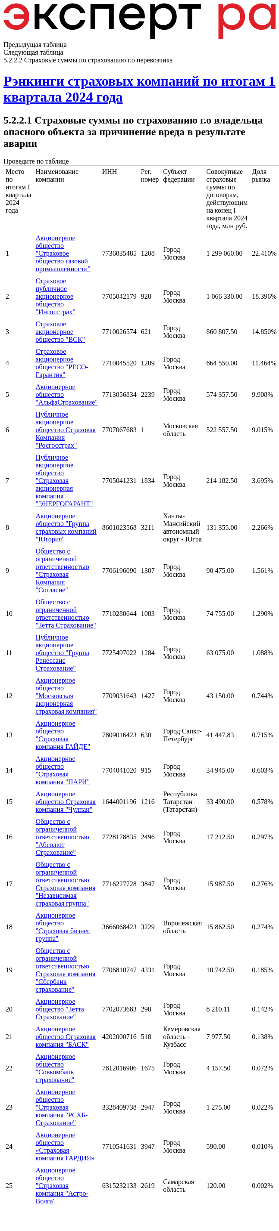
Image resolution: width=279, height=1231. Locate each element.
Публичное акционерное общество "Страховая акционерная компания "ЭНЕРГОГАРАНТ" (64, 480)
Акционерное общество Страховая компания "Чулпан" (66, 801)
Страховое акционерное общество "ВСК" (60, 331)
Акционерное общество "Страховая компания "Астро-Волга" (62, 1185)
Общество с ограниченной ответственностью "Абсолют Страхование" (62, 837)
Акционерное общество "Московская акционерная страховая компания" (66, 696)
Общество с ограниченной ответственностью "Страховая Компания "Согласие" (62, 570)
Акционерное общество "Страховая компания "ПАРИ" (63, 770)
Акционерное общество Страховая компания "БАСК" (66, 1036)
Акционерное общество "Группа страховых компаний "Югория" (66, 527)
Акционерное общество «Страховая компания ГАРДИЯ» (65, 1146)
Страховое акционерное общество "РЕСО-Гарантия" (62, 363)
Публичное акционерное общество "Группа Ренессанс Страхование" (62, 653)
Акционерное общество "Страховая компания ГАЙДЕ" (63, 735)
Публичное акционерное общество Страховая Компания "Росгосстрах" (66, 430)
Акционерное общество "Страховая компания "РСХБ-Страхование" (62, 1107)
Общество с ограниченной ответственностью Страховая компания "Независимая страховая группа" (66, 884)
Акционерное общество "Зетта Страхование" (60, 1009)
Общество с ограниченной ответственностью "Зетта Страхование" (66, 613)
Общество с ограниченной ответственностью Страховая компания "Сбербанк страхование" (66, 970)
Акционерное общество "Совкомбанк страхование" (55, 1068)
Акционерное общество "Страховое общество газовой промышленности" (63, 253)
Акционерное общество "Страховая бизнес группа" (63, 927)
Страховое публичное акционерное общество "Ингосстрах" (55, 296)
